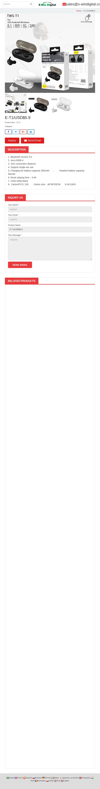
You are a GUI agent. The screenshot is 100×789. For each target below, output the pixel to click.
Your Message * (15, 235)
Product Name (14, 225)
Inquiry (12, 140)
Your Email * (13, 215)
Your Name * (13, 205)
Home (78, 11)
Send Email (32, 140)
